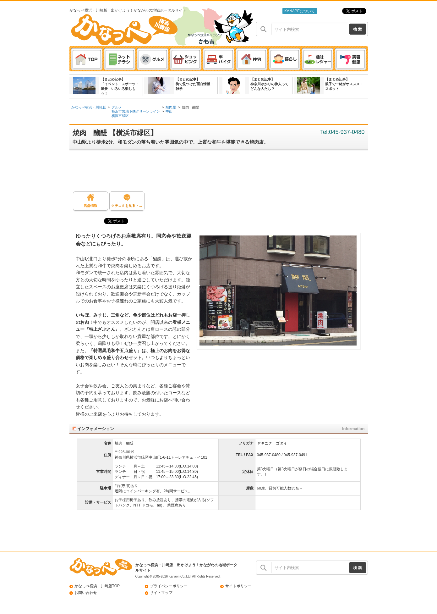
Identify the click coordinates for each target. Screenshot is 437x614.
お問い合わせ (85, 592)
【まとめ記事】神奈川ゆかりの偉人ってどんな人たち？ (269, 84)
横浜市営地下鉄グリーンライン (136, 111)
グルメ (117, 107)
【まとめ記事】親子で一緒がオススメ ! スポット (343, 84)
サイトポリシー (238, 586)
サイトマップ (161, 592)
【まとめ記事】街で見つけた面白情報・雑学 (195, 84)
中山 (169, 111)
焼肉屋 (171, 107)
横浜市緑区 (120, 116)
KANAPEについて (299, 11)
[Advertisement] (221, 172)
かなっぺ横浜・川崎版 (88, 107)
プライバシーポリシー (169, 586)
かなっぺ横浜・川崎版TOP (97, 586)
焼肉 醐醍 (190, 107)
